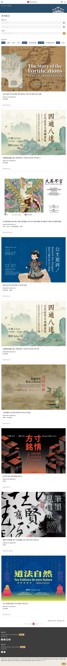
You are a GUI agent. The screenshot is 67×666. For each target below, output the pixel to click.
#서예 (3, 43)
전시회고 (9, 6)
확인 (64, 664)
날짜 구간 (3, 20)
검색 (64, 33)
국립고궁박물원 (32, 2)
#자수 (63, 43)
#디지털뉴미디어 (50, 43)
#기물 (58, 43)
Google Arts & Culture (9, 640)
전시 (5, 6)
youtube (7, 640)
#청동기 (25, 43)
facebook (2, 640)
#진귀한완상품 (32, 43)
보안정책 (43, 660)
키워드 (3, 31)
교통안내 (21, 634)
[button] (61, 2)
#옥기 (18, 43)
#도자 (13, 43)
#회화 (8, 43)
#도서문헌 (41, 43)
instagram (4, 640)
